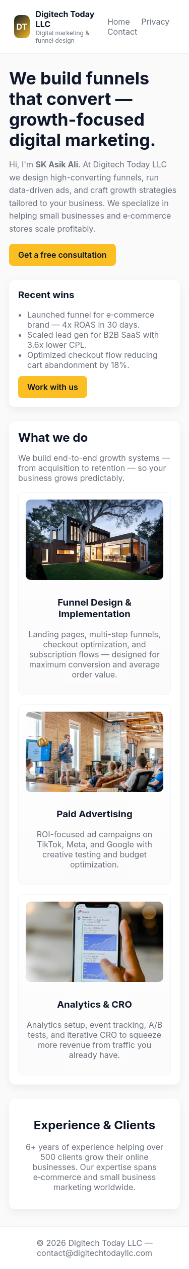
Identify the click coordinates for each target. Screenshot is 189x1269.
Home (118, 22)
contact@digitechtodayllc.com (94, 1253)
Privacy (155, 22)
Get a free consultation (62, 255)
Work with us (52, 387)
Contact (122, 32)
